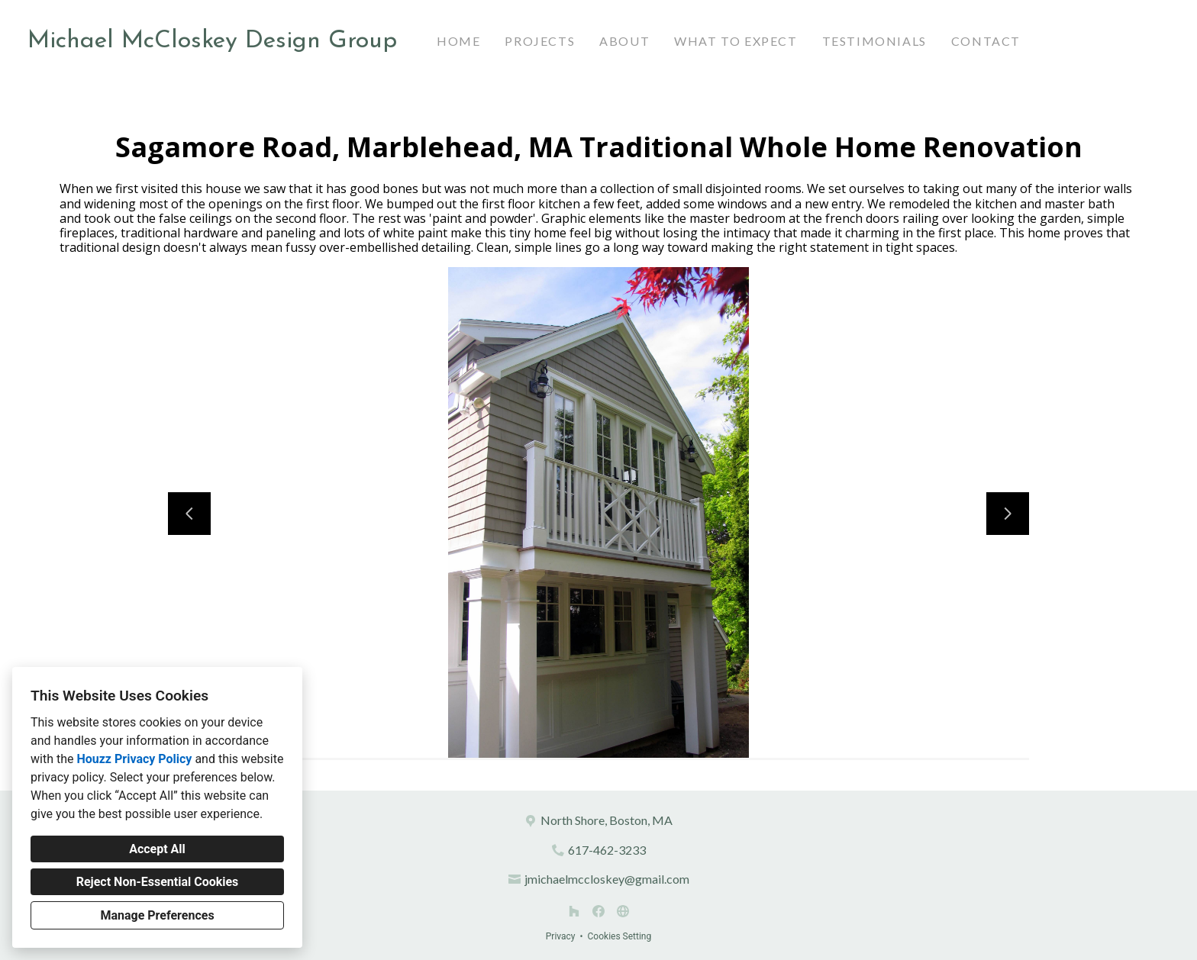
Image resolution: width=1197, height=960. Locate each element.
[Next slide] (1007, 513)
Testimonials (874, 41)
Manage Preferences (157, 915)
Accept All (157, 849)
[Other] (623, 911)
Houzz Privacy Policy (134, 759)
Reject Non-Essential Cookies (157, 882)
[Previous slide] (189, 513)
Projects (540, 41)
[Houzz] (574, 911)
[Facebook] (598, 911)
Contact (986, 41)
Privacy (561, 936)
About (624, 41)
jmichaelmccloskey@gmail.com (606, 878)
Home (458, 41)
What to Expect (735, 41)
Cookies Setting (620, 936)
